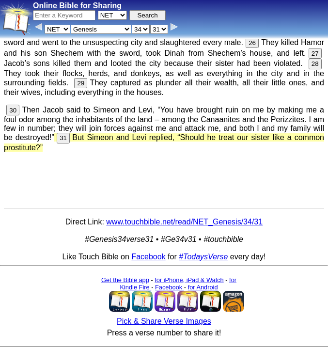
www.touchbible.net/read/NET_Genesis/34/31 (184, 222)
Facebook (148, 257)
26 (252, 43)
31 (63, 138)
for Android (203, 287)
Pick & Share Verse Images (164, 321)
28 (315, 63)
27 (315, 53)
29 (80, 83)
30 (12, 110)
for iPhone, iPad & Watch (189, 280)
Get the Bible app (125, 280)
